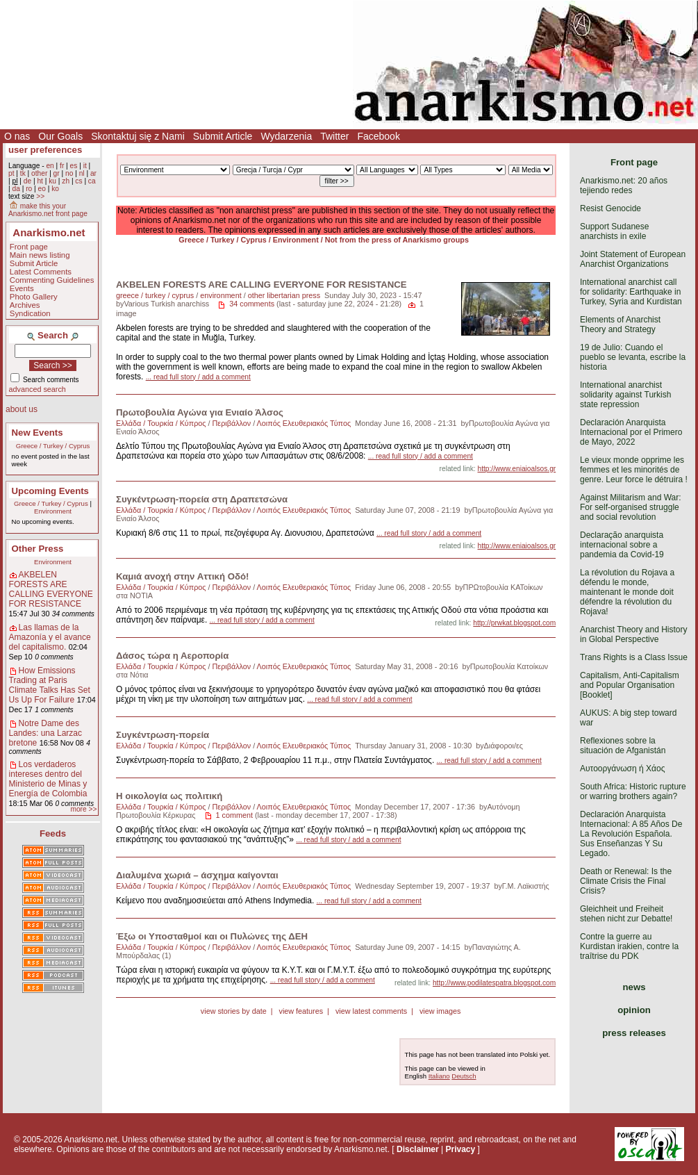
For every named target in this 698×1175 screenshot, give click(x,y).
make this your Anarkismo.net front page (48, 209)
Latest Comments (41, 272)
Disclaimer (418, 1149)
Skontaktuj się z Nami (138, 136)
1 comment (234, 815)
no (69, 173)
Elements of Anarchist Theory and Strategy (620, 324)
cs (78, 181)
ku (52, 181)
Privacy (460, 1149)
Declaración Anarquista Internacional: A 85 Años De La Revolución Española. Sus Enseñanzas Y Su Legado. (631, 834)
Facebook (378, 136)
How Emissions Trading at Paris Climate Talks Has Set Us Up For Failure (49, 685)
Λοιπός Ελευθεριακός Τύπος (304, 423)
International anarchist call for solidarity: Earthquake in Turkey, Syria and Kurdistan (631, 291)
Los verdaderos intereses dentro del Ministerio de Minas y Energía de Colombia (48, 778)
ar (93, 173)
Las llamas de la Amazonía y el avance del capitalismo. (50, 637)
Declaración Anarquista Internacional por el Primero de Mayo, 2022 (631, 432)
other (39, 173)
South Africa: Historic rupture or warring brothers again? (633, 791)
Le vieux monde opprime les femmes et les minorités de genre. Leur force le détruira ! (634, 469)
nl (82, 173)
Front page (29, 247)
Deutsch (463, 1076)
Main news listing (40, 255)
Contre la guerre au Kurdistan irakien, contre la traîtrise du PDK (629, 946)
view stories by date (234, 1011)
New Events (37, 432)
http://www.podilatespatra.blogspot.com (494, 983)
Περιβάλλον (232, 423)
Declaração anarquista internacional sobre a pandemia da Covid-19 (622, 544)
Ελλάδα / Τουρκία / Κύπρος (161, 423)
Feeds (53, 833)
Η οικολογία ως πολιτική (169, 796)
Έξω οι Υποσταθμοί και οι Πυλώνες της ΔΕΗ (212, 936)
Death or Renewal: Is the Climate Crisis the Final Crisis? (626, 881)
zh (65, 181)
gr (56, 173)
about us (22, 409)
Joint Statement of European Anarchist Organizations (632, 259)
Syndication (30, 313)
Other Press (38, 548)
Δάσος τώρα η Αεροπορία (172, 655)
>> (40, 196)
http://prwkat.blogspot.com (514, 623)
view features (301, 1011)
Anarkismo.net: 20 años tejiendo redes (623, 185)
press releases (634, 1033)
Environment (53, 511)
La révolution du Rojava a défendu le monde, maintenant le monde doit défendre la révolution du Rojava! (627, 592)
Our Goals (60, 136)
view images (439, 1011)
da (15, 188)
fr (62, 166)
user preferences (45, 150)
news (634, 987)
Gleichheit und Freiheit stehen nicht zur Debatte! (626, 913)
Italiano (439, 1076)
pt (11, 173)
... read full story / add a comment (198, 377)
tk (23, 173)
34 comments (251, 303)
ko (55, 188)
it (85, 166)
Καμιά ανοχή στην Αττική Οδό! (182, 576)
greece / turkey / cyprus (155, 295)
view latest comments (371, 1011)
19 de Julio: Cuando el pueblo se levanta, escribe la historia (632, 357)
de (27, 181)
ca (92, 181)
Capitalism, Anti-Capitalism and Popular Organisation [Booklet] (629, 685)
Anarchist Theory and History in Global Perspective (634, 634)
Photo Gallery (34, 297)
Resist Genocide (610, 208)
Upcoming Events (50, 491)
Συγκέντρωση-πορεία (162, 735)
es (74, 166)
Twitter (334, 136)
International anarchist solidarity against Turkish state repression (625, 394)
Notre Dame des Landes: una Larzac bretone (45, 733)
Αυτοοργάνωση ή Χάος (622, 768)
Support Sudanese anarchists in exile (614, 231)
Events (22, 288)
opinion (634, 1010)
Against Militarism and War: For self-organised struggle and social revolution (630, 507)
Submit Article (223, 136)
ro (29, 188)
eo (42, 188)
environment (220, 295)
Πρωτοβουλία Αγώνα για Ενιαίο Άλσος (199, 412)
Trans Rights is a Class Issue (634, 657)
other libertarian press (284, 295)
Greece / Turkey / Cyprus (53, 446)
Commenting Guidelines (52, 280)
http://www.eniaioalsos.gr (517, 469)
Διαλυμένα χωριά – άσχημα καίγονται (197, 875)
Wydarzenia (286, 136)
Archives (25, 305)
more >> (83, 809)
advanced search (37, 389)
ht (40, 181)
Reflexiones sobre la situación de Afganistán (622, 745)
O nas (17, 136)
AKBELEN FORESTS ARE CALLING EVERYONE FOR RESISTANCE (51, 589)
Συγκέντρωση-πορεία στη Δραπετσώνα (202, 499)
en (49, 166)
